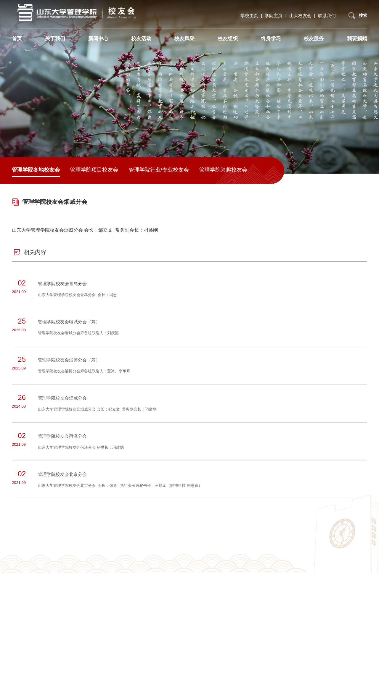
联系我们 (327, 15)
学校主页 (249, 15)
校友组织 (228, 38)
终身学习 (271, 38)
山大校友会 (301, 15)
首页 (17, 38)
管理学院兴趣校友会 (223, 170)
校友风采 (184, 38)
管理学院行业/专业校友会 (159, 170)
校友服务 (314, 38)
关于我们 (55, 38)
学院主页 (274, 15)
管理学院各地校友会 (36, 170)
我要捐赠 (357, 38)
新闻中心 (98, 38)
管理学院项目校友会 (94, 170)
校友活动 (141, 38)
